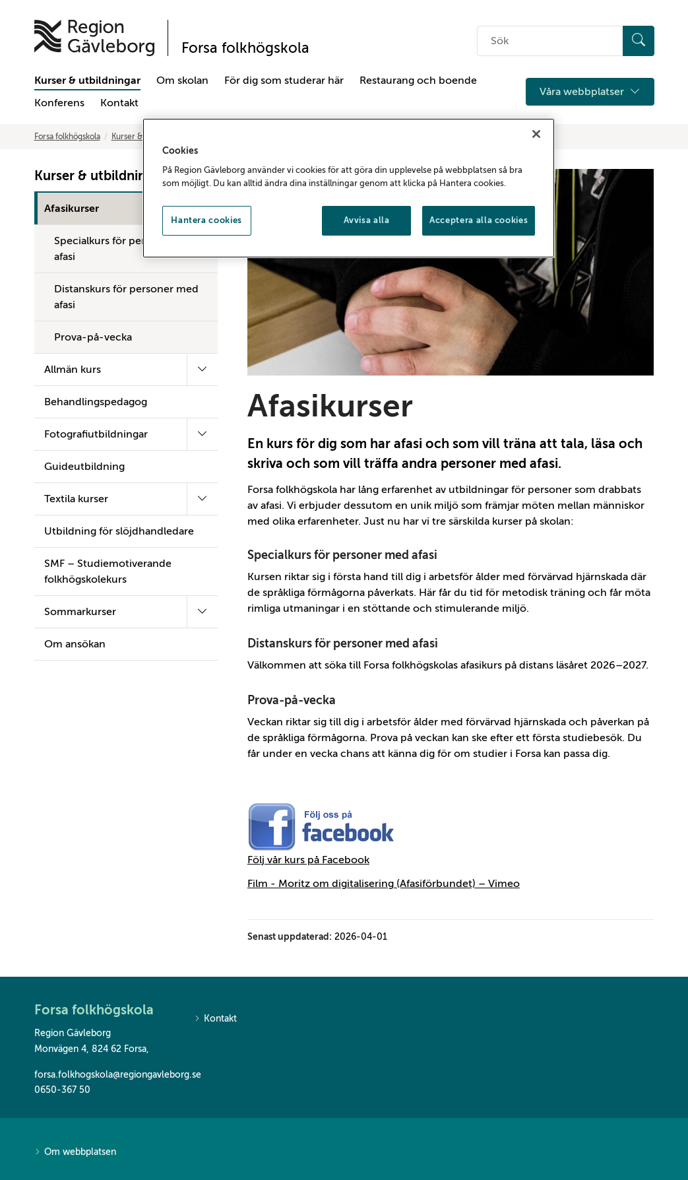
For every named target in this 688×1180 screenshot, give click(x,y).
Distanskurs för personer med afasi (126, 297)
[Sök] (638, 41)
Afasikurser (71, 208)
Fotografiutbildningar (96, 434)
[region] (348, 188)
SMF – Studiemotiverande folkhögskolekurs (108, 571)
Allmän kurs (72, 370)
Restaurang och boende (418, 80)
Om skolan (182, 80)
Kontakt (119, 103)
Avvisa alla (367, 220)
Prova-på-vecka (93, 337)
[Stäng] (536, 133)
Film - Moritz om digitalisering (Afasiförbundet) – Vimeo (383, 884)
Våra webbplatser (590, 92)
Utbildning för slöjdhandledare (119, 531)
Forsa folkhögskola (67, 136)
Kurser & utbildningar (87, 80)
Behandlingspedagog (95, 402)
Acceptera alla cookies (478, 220)
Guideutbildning (84, 467)
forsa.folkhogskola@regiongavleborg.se (104, 1075)
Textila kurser (76, 499)
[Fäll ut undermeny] (202, 369)
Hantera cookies (206, 220)
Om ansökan (75, 644)
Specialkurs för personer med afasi (126, 249)
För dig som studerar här (284, 80)
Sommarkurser (80, 612)
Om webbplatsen (75, 1152)
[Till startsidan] (94, 38)
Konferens (59, 103)
